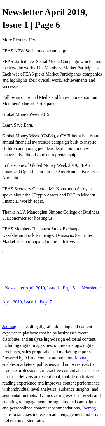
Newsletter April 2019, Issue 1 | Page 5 (40, 287)
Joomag (9, 326)
